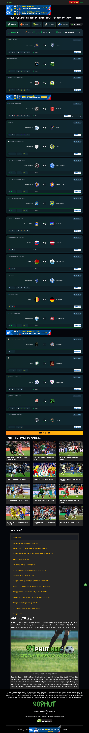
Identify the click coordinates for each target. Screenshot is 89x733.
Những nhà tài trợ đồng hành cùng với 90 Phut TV (26, 603)
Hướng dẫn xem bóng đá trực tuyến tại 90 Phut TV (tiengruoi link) (30, 581)
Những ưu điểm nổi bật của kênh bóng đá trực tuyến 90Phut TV (30, 549)
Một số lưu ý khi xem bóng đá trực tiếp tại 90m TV (26, 608)
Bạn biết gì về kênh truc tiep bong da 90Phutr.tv (25, 543)
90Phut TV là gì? (17, 538)
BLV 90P (45, 32)
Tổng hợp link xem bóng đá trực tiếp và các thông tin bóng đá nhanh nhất (33, 554)
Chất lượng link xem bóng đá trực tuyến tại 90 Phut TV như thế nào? (31, 586)
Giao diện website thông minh (21, 559)
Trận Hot (30, 32)
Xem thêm (44, 433)
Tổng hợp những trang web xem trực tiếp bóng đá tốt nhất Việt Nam (31, 597)
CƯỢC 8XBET (74, 2)
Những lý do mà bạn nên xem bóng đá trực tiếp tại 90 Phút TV (30, 592)
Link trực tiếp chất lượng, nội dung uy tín (24, 565)
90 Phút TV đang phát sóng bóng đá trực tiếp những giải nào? (30, 570)
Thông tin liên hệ (17, 614)
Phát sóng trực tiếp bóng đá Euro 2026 (23, 575)
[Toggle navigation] (81, 2)
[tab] (12, 24)
